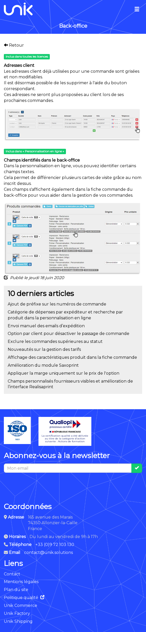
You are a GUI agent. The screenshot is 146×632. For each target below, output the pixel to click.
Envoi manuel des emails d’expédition (46, 325)
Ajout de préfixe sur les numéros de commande (57, 304)
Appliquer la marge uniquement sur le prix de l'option (63, 373)
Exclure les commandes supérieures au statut (55, 341)
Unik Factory (17, 613)
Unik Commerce (20, 605)
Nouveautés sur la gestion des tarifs (44, 349)
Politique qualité (24, 597)
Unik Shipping (18, 621)
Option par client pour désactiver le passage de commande (68, 333)
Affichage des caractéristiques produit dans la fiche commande (72, 357)
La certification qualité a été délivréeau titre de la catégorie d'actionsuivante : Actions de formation (65, 431)
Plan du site (16, 589)
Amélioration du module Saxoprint (43, 365)
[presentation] (43, 485)
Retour (14, 45)
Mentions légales (21, 581)
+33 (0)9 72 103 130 (54, 544)
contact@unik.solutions (48, 552)
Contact (12, 574)
